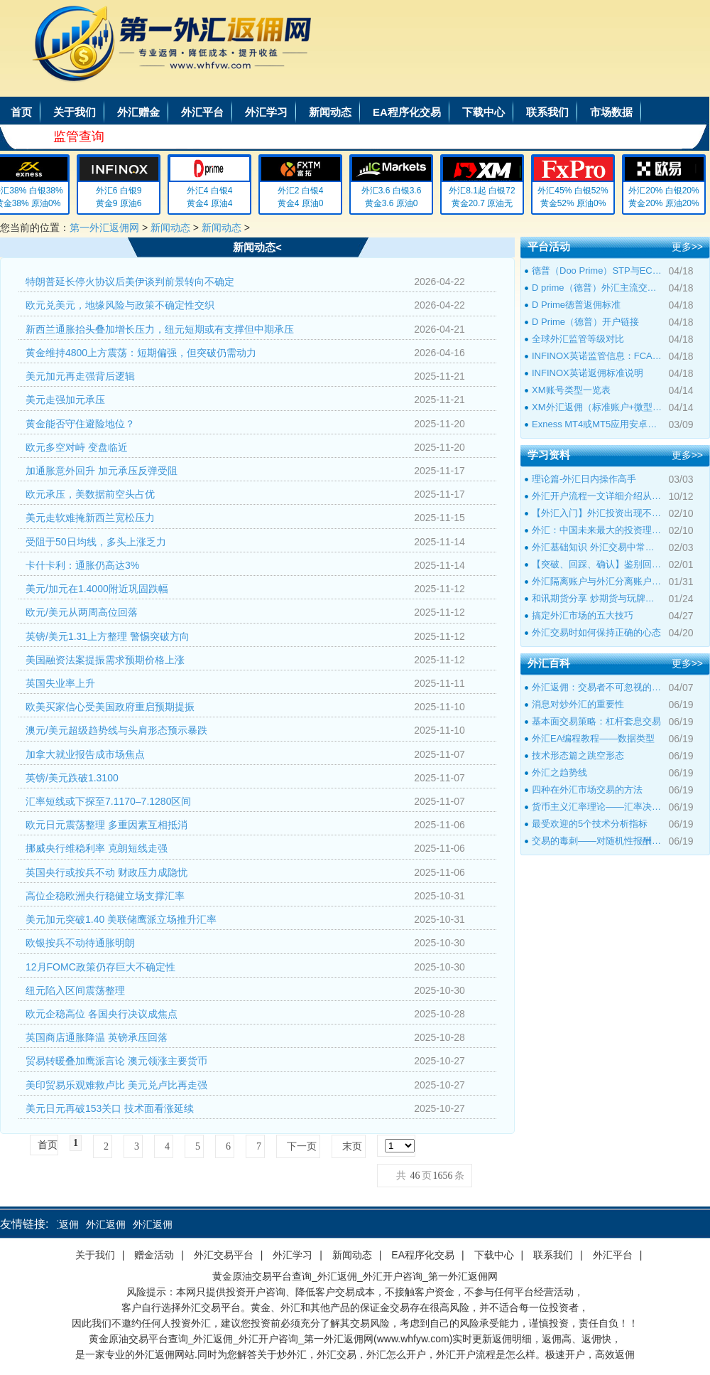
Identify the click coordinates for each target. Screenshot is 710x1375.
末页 (352, 1146)
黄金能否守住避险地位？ (80, 423)
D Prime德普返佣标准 (576, 304)
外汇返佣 (62, 1224)
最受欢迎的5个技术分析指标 (590, 823)
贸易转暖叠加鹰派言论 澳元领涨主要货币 (116, 1060)
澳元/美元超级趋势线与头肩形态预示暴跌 (116, 730)
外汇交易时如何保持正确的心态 (596, 632)
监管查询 (78, 136)
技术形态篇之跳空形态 (578, 755)
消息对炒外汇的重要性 (578, 704)
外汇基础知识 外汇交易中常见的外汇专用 (597, 547)
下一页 (302, 1146)
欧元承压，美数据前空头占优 (90, 494)
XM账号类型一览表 (571, 390)
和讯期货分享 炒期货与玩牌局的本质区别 (597, 598)
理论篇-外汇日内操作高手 (584, 479)
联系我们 (547, 112)
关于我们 (74, 112)
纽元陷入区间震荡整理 (75, 990)
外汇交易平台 (223, 1255)
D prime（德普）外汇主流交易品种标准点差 (597, 287)
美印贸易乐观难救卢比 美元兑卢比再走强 (116, 1085)
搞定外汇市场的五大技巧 (582, 615)
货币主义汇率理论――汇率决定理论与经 (597, 806)
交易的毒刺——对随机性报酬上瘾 (597, 840)
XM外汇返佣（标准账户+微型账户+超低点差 (597, 407)
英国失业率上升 (60, 683)
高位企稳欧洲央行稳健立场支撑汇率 (105, 895)
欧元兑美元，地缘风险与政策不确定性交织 (120, 305)
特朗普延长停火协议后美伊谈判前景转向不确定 (130, 281)
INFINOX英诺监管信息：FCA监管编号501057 (597, 356)
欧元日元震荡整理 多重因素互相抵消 (106, 824)
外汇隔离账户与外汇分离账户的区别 (597, 581)
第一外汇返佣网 (104, 227)
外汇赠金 (138, 112)
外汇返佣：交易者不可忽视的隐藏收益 (597, 687)
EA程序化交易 (407, 112)
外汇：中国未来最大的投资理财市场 (597, 530)
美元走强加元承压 (65, 399)
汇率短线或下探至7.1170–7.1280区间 (108, 801)
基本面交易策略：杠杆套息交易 (596, 721)
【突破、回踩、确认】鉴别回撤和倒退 (597, 564)
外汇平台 (202, 112)
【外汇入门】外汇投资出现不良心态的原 (597, 513)
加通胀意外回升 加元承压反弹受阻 (102, 470)
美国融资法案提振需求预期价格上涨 (105, 659)
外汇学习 (266, 112)
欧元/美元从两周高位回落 (82, 612)
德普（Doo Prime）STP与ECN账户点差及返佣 (597, 270)
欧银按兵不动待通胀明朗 (80, 942)
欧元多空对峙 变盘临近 (77, 447)
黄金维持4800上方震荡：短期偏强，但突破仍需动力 (141, 352)
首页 (21, 112)
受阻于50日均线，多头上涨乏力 (96, 541)
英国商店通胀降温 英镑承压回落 (97, 1037)
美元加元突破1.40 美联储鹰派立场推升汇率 (121, 919)
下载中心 (483, 112)
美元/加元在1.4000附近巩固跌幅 (97, 588)
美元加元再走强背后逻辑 (80, 376)
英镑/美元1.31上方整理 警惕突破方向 (108, 636)
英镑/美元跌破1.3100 (72, 777)
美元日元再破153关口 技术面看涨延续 (110, 1108)
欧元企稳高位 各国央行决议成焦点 (102, 1014)
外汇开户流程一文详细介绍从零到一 (597, 496)
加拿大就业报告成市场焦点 (85, 754)
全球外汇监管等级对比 (578, 338)
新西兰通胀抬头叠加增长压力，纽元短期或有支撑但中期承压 (160, 329)
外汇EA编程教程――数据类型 (593, 738)
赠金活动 (154, 1255)
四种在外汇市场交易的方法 (587, 789)
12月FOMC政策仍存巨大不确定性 (100, 967)
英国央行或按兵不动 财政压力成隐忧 (106, 872)
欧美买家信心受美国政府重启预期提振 (110, 706)
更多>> (687, 246)
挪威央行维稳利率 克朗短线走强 (97, 848)
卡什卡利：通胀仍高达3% (82, 565)
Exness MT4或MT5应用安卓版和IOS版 (597, 424)
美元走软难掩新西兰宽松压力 (90, 517)
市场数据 (611, 112)
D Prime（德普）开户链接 (585, 321)
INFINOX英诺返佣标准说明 (587, 373)
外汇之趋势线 (559, 772)
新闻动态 (330, 112)
